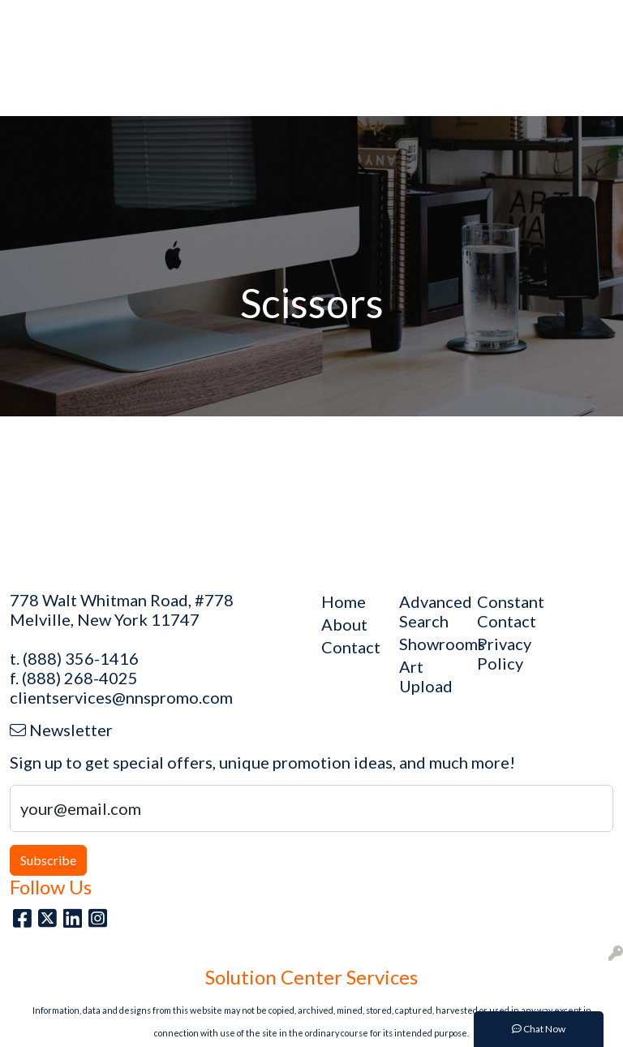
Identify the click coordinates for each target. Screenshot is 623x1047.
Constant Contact (506, 611)
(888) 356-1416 (81, 658)
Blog (139, 17)
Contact (38, 53)
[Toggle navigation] (25, 98)
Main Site (41, 17)
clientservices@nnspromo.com (121, 697)
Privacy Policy (504, 653)
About (255, 17)
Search (404, 17)
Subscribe (48, 860)
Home (96, 17)
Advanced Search (428, 611)
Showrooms (428, 643)
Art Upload (195, 17)
